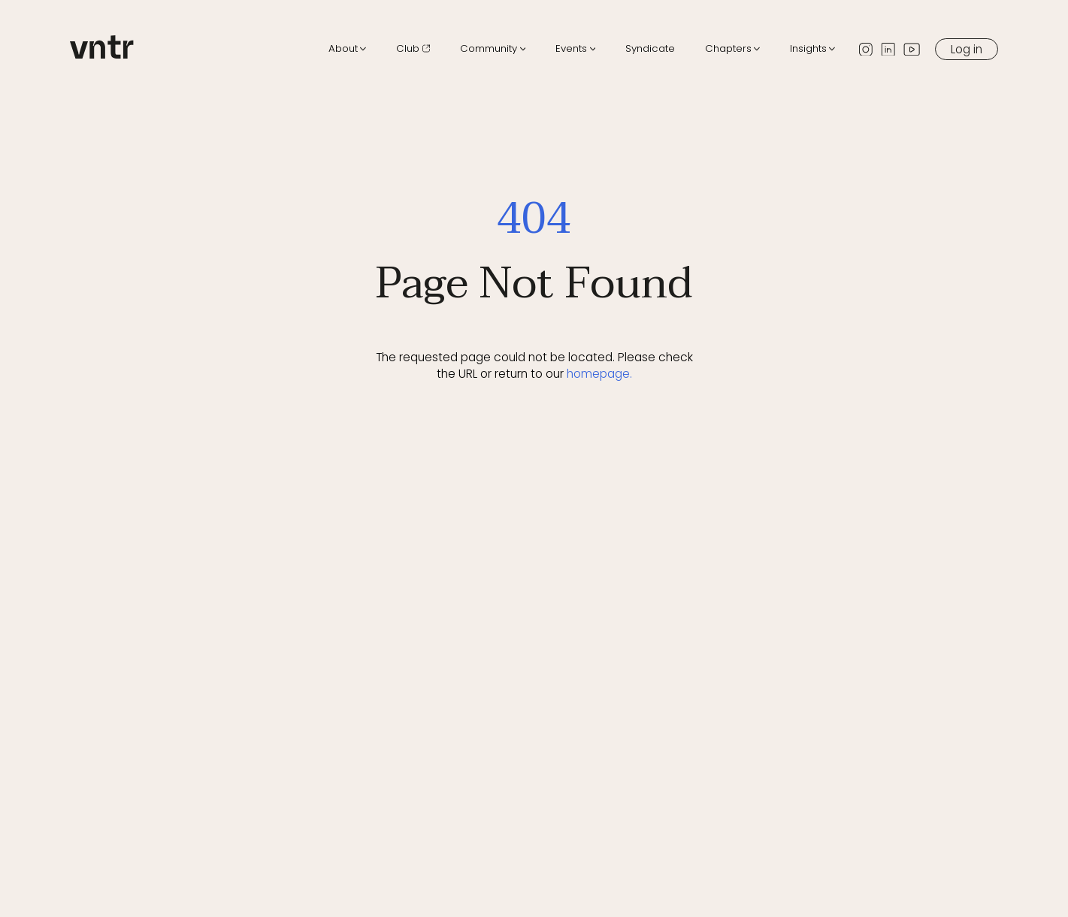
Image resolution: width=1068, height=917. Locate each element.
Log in (966, 49)
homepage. (599, 374)
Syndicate (650, 48)
